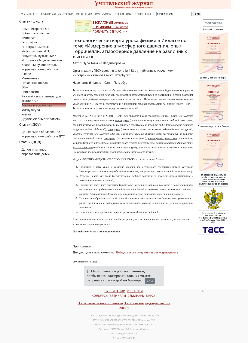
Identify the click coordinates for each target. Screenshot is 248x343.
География (29, 42)
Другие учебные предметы (41, 119)
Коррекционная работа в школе (40, 71)
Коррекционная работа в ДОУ (43, 136)
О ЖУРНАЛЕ (29, 14)
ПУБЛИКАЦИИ (114, 291)
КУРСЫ (151, 296)
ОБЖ (25, 87)
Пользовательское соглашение (100, 303)
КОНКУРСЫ (103, 14)
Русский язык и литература (41, 96)
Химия (26, 114)
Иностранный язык (36, 47)
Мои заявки (213, 23)
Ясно (150, 281)
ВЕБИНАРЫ (143, 14)
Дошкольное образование (41, 132)
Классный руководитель (39, 65)
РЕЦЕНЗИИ (84, 14)
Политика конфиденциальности (147, 303)
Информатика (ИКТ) (36, 51)
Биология (28, 38)
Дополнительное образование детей (36, 151)
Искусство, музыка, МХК (39, 56)
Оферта (124, 308)
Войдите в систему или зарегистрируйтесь (147, 252)
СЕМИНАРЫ (123, 14)
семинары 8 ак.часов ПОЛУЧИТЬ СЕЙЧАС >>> (111, 27)
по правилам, (134, 271)
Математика (30, 78)
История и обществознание (42, 60)
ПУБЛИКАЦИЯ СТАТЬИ (57, 14)
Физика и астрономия (38, 105)
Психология (30, 92)
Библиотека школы (36, 33)
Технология (30, 101)
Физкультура (31, 110)
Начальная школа (35, 83)
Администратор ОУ (35, 29)
